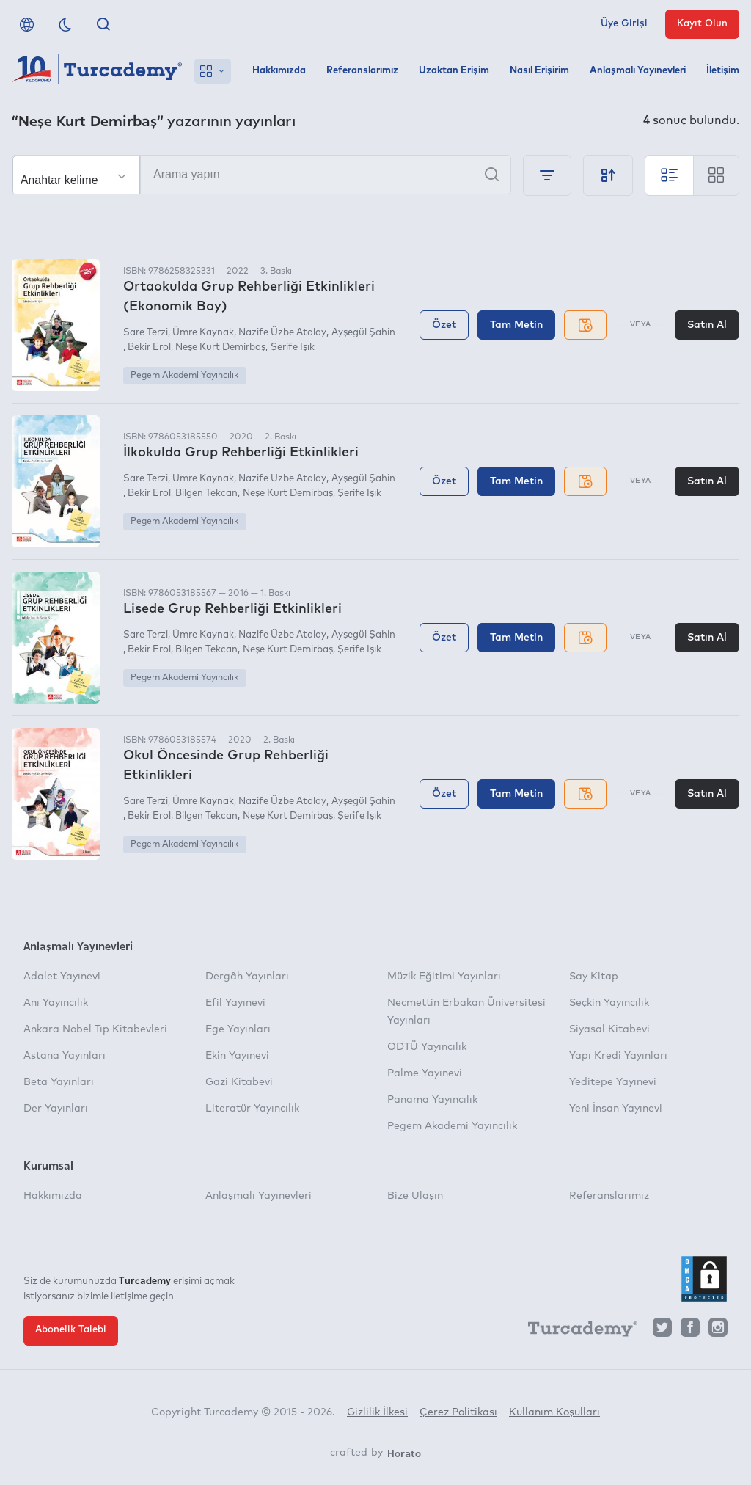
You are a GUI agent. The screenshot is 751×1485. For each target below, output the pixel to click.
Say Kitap (593, 976)
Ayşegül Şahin (363, 333)
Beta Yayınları (58, 1082)
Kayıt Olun (702, 24)
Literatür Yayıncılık (252, 1108)
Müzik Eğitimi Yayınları (444, 976)
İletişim (722, 71)
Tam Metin (516, 325)
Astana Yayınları (64, 1056)
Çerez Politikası (458, 1412)
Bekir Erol (149, 347)
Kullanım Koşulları (554, 1412)
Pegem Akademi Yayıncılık (184, 375)
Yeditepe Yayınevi (612, 1082)
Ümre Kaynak (203, 333)
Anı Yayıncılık (55, 1003)
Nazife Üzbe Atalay (282, 333)
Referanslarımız (362, 71)
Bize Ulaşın (415, 1196)
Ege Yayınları (238, 1029)
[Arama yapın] (261, 174)
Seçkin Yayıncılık (609, 1003)
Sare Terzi (145, 333)
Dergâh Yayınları (247, 976)
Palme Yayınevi (424, 1073)
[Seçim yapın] (76, 175)
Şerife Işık (293, 347)
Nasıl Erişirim (539, 71)
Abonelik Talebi (70, 1330)
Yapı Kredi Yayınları (618, 1056)
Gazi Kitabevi (239, 1082)
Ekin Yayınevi (237, 1056)
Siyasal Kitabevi (609, 1029)
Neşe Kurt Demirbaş (220, 347)
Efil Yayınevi (235, 1003)
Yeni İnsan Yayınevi (615, 1108)
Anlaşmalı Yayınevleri (638, 71)
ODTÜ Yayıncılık (426, 1047)
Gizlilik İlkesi (377, 1412)
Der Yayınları (55, 1108)
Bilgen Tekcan (206, 493)
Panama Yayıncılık (432, 1100)
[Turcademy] (576, 1331)
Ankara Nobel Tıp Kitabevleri (95, 1029)
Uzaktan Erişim (454, 71)
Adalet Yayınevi (61, 976)
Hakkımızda (279, 71)
